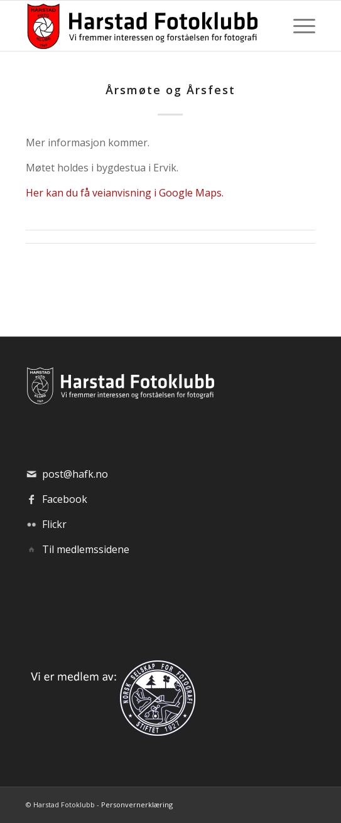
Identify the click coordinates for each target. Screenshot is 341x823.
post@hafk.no (75, 474)
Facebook (64, 499)
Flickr (54, 524)
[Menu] (298, 26)
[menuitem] (298, 26)
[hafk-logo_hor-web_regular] (141, 26)
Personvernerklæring (137, 804)
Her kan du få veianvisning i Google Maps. (125, 193)
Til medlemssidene (85, 549)
